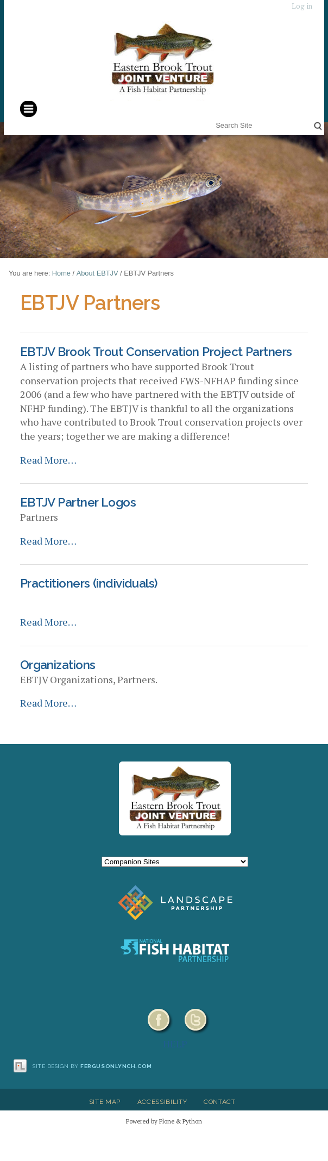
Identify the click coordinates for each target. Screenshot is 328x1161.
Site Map (105, 1102)
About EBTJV (97, 273)
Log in (302, 6)
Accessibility (162, 1102)
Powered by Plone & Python (164, 1121)
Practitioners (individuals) (88, 583)
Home (61, 273)
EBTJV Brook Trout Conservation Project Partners (156, 352)
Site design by (92, 1066)
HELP (175, 1043)
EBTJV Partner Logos (78, 502)
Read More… (48, 459)
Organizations (58, 665)
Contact (220, 1102)
